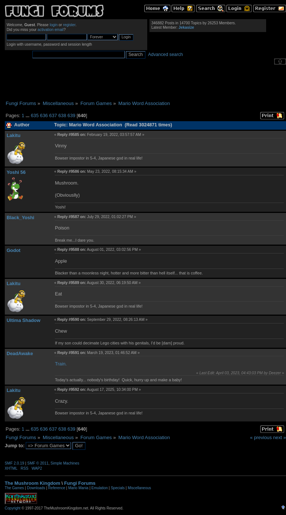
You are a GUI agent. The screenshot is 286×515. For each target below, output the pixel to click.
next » (279, 437)
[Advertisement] (145, 82)
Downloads (36, 488)
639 (71, 115)
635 (35, 115)
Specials (118, 488)
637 (53, 115)
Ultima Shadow (23, 320)
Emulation (99, 488)
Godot (14, 250)
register (69, 25)
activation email (51, 30)
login (54, 25)
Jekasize (186, 27)
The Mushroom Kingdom (32, 483)
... (28, 115)
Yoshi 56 (16, 172)
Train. (61, 364)
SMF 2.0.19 (14, 463)
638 (62, 115)
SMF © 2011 (38, 463)
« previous (261, 437)
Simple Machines (64, 463)
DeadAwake (20, 353)
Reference (56, 488)
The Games (14, 488)
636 (44, 115)
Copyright (13, 508)
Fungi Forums (79, 483)
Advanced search (165, 54)
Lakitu (14, 135)
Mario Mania (78, 488)
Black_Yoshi (20, 217)
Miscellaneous (139, 488)
